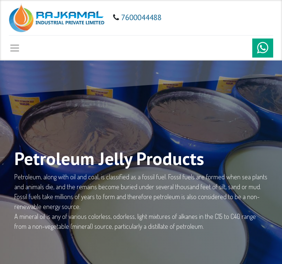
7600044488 (141, 17)
